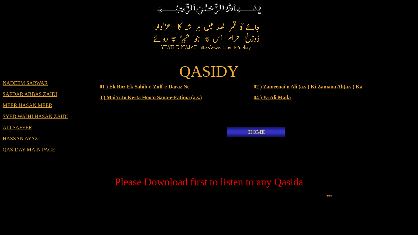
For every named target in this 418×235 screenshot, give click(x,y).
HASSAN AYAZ (20, 138)
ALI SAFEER (17, 127)
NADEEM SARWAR (25, 83)
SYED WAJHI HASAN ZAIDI (35, 116)
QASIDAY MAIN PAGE (29, 149)
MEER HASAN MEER (27, 105)
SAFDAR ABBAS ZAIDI (30, 94)
